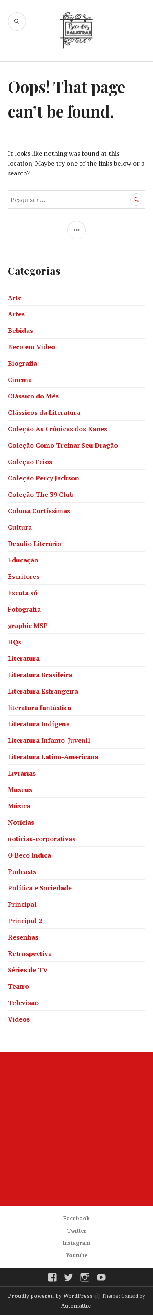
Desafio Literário (34, 543)
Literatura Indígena (39, 723)
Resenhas (23, 937)
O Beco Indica (29, 855)
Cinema (20, 379)
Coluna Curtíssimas (39, 510)
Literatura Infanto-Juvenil (49, 740)
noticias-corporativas (41, 838)
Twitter (76, 1230)
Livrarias (22, 773)
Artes (16, 314)
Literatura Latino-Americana (53, 756)
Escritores (24, 576)
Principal (22, 904)
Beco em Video (31, 346)
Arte (15, 297)
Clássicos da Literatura (44, 412)
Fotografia (24, 609)
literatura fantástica (39, 707)
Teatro (18, 986)
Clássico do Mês (33, 395)
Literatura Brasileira (40, 674)
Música (19, 805)
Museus (20, 789)
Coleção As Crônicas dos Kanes (57, 428)
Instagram (76, 1243)
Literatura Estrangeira (43, 691)
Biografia (22, 363)
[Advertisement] (76, 1129)
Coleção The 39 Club (41, 494)
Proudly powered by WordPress (50, 1295)
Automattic (76, 1305)
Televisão (23, 1002)
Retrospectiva (30, 953)
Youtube (77, 1255)
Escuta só (23, 592)
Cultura (20, 527)
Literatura (24, 658)
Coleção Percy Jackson (43, 477)
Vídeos (19, 1019)
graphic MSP (28, 625)
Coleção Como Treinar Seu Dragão (63, 445)
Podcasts (22, 871)
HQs (14, 641)
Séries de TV (28, 969)
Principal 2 (25, 920)
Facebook (76, 1218)
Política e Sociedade (40, 887)
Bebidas (20, 330)
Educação (23, 559)
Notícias (21, 822)
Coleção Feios (30, 461)
